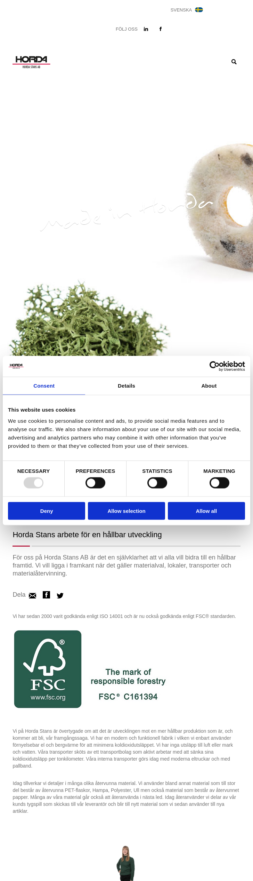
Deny (46, 511)
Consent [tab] (44, 386)
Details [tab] (126, 386)
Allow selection (126, 511)
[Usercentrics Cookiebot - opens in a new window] (214, 366)
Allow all (206, 511)
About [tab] (209, 386)
